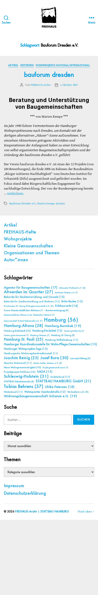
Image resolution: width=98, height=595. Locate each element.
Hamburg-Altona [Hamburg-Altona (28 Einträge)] (23, 326)
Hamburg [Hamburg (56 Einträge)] (61, 320)
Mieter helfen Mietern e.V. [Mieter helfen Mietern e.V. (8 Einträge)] (47, 363)
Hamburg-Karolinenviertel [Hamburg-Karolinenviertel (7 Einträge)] (16, 335)
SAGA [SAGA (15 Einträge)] (44, 371)
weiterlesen (15, 193)
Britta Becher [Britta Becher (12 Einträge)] (72, 301)
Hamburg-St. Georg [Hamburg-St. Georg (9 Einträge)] (63, 335)
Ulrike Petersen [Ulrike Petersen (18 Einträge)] (60, 387)
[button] (7, 588)
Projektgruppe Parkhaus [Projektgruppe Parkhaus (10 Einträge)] (19, 372)
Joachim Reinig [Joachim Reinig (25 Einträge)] (21, 358)
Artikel (13, 65)
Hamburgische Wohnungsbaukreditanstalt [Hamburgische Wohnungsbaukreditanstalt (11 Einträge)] (31, 353)
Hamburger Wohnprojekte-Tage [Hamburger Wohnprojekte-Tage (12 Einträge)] (26, 348)
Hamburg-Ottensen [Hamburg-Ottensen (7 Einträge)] (39, 335)
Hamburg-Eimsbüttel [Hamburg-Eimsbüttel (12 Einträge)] (47, 330)
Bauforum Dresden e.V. (22, 203)
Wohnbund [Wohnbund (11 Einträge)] (13, 392)
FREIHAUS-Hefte (20, 232)
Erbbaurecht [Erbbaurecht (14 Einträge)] (66, 306)
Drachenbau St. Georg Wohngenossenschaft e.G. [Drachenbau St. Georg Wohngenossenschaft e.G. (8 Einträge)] (29, 306)
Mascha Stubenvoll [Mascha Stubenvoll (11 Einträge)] (18, 363)
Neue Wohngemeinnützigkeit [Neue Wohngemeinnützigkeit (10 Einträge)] (22, 367)
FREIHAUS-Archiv (41, 85)
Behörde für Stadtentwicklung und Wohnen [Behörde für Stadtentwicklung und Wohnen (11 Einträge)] (32, 301)
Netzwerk (27, 65)
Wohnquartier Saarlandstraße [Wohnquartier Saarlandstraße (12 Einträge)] (45, 391)
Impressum (14, 486)
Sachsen (60, 203)
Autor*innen (16, 260)
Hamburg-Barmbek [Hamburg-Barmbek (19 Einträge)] (63, 326)
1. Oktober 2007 (69, 85)
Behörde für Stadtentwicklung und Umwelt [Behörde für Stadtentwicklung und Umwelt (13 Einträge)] (34, 297)
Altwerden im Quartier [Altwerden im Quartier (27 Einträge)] (28, 292)
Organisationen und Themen (31, 253)
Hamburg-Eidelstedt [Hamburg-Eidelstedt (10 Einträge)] (17, 331)
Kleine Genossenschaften (28, 246)
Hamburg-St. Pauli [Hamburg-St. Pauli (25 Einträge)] (23, 339)
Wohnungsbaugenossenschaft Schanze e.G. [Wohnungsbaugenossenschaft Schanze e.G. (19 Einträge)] (40, 396)
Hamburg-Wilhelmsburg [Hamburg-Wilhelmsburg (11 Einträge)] (61, 340)
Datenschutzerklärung (25, 493)
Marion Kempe (45, 203)
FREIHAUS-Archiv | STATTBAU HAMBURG (42, 511)
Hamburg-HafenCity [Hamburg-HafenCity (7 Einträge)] (74, 331)
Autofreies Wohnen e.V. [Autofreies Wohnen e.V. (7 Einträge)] (66, 293)
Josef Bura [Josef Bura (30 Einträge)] (54, 358)
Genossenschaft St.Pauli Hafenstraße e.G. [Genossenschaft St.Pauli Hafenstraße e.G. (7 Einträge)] (23, 321)
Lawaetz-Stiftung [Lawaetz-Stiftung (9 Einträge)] (80, 358)
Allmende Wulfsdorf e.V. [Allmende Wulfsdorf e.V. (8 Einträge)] (72, 288)
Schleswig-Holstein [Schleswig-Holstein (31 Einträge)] (26, 376)
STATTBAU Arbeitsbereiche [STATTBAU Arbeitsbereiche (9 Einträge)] (19, 381)
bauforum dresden (49, 75)
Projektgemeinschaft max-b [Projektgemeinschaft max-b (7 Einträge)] (55, 368)
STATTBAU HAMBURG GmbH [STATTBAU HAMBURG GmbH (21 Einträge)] (63, 381)
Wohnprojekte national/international (63, 65)
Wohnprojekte (18, 239)
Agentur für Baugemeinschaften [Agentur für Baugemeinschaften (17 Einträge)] (30, 287)
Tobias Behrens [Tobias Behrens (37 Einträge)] (23, 386)
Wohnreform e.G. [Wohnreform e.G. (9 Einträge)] (77, 392)
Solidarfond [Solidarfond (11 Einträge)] (60, 377)
